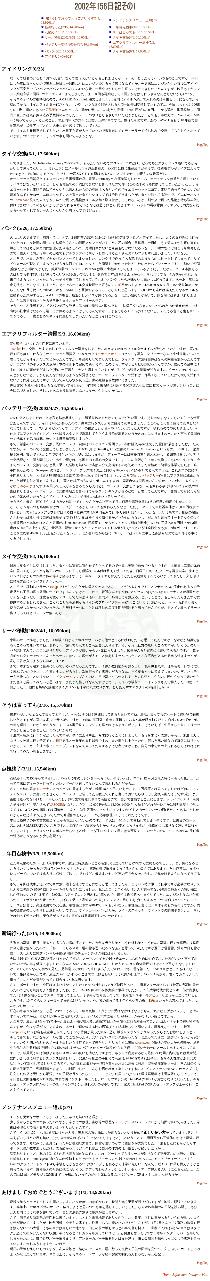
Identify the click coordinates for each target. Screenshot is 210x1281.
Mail (204, 1275)
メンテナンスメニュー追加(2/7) (133, 20)
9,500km (15, 348)
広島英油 (51, 109)
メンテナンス (46, 789)
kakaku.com (143, 1042)
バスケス (95, 444)
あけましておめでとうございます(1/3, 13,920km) (56, 1192)
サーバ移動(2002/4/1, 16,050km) (36, 630)
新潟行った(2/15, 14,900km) (64, 27)
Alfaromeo (179, 1275)
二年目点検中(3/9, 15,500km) (133, 27)
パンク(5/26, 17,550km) (61, 51)
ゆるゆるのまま (24, 486)
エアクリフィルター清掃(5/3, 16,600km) (46, 334)
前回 (121, 285)
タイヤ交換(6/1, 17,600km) (131, 51)
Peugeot (194, 1275)
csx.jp (54, 586)
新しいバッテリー (146, 475)
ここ (39, 650)
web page (22, 200)
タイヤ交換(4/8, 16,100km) (131, 37)
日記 (59, 740)
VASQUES (56, 804)
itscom (120, 602)
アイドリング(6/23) (58, 56)
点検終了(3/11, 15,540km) (63, 32)
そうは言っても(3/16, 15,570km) (136, 32)
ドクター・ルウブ (69, 676)
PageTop (202, 144)
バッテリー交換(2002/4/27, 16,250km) (71, 44)
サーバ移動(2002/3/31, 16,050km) (68, 37)
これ (78, 496)
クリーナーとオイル (106, 354)
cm (153, 1000)
